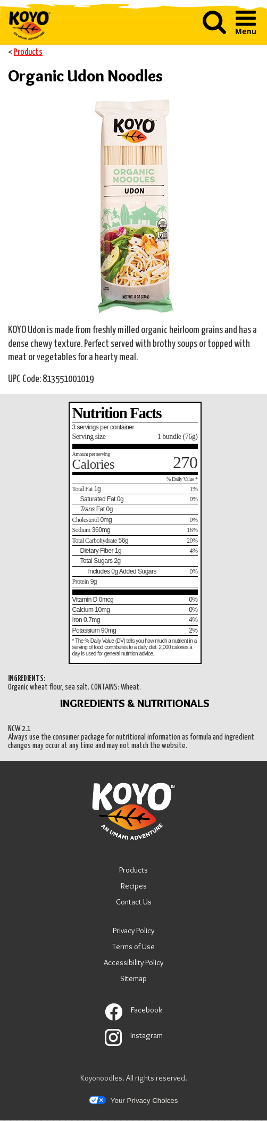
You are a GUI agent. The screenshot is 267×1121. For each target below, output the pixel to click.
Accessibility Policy (133, 964)
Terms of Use (133, 948)
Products (28, 52)
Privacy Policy (133, 932)
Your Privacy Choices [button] (133, 1100)
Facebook (133, 1009)
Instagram (134, 1035)
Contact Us (134, 902)
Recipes (134, 886)
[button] (214, 23)
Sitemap (133, 978)
